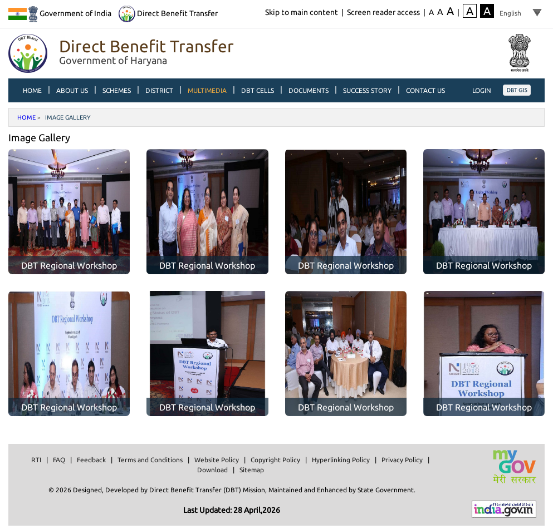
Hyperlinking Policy (341, 459)
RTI (36, 459)
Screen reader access (383, 12)
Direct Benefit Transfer (168, 13)
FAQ (59, 459)
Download (212, 469)
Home (26, 117)
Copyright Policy (275, 459)
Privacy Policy (402, 459)
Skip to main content (301, 12)
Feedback (91, 459)
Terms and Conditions (150, 459)
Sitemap (251, 469)
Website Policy (216, 459)
